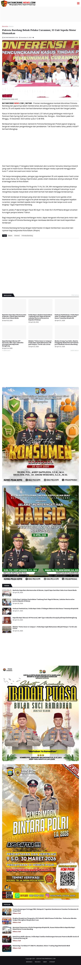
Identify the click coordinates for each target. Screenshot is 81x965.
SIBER (45, 962)
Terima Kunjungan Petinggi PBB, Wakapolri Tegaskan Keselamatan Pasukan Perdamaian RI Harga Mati (45, 910)
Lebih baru (6, 350)
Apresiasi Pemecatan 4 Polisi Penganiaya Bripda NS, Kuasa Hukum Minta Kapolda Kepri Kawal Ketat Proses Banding (44, 928)
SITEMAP (52, 962)
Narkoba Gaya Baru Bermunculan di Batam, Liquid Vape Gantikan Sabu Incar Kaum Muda (14, 316)
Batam (11, 26)
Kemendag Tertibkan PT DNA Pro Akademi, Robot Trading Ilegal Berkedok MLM (41, 946)
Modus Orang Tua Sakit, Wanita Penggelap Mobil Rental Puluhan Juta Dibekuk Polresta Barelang (66, 342)
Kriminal (16, 235)
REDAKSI (37, 962)
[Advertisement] (40, 14)
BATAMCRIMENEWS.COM (47, 959)
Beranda (5, 26)
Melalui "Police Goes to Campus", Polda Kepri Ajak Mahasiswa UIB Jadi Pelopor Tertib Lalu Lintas (40, 342)
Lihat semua (75, 295)
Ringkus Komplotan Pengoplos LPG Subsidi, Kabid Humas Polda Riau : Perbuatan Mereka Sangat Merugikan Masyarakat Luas (44, 919)
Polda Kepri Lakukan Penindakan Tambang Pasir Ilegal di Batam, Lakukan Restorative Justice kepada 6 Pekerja (40, 317)
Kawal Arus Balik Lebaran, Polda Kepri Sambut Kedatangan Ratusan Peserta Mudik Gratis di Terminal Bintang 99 (46, 937)
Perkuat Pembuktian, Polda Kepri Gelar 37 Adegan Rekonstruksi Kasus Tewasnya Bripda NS (67, 316)
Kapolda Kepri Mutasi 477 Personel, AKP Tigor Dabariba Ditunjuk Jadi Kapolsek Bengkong (12, 343)
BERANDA (29, 962)
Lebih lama (74, 350)
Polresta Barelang (27, 235)
